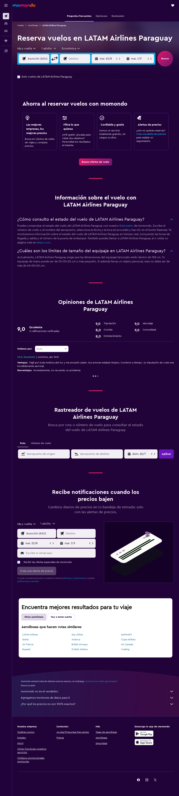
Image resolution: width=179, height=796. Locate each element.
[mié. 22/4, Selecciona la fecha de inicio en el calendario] (141, 454)
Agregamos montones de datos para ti (97, 698)
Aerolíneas (33, 25)
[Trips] (5, 40)
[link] (95, 162)
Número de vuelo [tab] (41, 443)
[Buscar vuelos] (5, 16)
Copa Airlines (128, 639)
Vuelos (20, 25)
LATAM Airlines (30, 634)
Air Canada (127, 644)
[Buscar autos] (5, 30)
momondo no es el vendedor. (97, 691)
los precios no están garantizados (101, 681)
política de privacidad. (28, 581)
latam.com (43, 242)
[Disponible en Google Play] (144, 733)
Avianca (75, 639)
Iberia (25, 639)
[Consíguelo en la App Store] (144, 742)
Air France (27, 644)
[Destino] (82, 58)
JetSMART (126, 634)
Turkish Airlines (79, 649)
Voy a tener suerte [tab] (61, 617)
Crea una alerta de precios (151, 134)
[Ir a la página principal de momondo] (24, 5)
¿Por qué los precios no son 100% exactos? (97, 704)
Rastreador (126, 225)
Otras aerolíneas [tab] (33, 617)
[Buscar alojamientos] (5, 23)
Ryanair (26, 649)
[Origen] (41, 58)
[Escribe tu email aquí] (59, 553)
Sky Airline (77, 634)
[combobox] (26, 48)
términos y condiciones (74, 578)
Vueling (125, 649)
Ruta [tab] (23, 443)
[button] (6, 5)
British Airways (79, 644)
